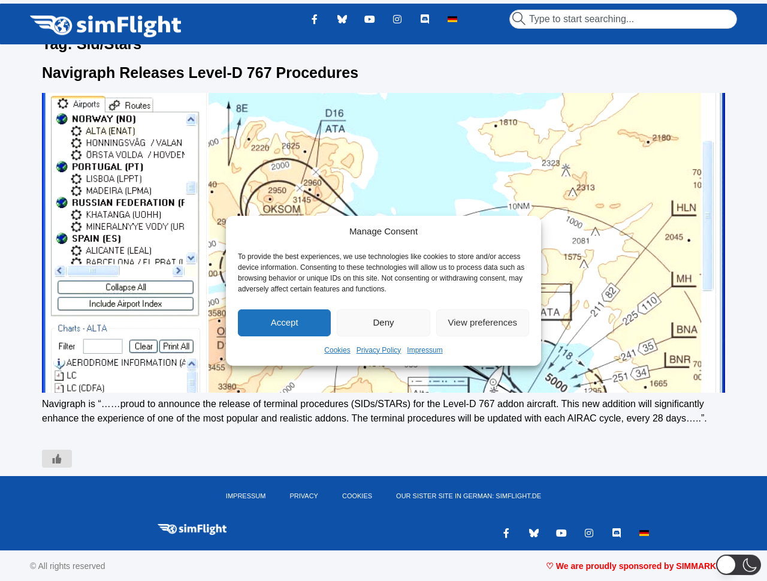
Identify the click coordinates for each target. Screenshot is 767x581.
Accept (284, 322)
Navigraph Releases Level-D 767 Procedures (200, 72)
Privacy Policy (379, 350)
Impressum (424, 350)
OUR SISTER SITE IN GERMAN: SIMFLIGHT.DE (468, 495)
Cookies (337, 350)
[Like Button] (57, 459)
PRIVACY (303, 495)
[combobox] (623, 19)
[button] (738, 564)
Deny (383, 322)
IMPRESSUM (246, 495)
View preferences (483, 322)
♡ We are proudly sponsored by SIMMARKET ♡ (641, 566)
